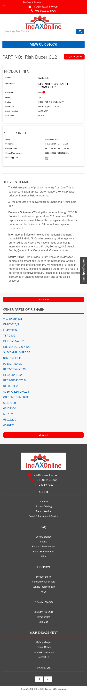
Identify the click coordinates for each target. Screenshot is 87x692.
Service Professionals (43, 586)
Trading (43, 541)
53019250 (9, 414)
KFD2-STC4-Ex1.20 (14, 369)
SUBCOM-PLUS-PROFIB (16, 352)
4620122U (9, 425)
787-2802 (9, 335)
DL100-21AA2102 (13, 341)
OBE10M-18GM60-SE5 (16, 397)
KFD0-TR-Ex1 (10, 386)
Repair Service (43, 511)
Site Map (43, 622)
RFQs (43, 591)
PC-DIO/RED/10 (12, 363)
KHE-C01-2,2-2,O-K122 (16, 347)
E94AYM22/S (11, 324)
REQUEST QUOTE (74, 56)
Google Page (43, 484)
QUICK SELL (43, 299)
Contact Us (43, 657)
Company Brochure (43, 612)
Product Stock (43, 576)
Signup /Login (43, 642)
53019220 (9, 419)
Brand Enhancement (43, 551)
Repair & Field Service (43, 546)
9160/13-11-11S (13, 358)
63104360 (9, 408)
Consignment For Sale (43, 581)
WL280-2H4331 (12, 319)
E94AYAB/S (10, 330)
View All (43, 435)
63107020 (9, 403)
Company (43, 501)
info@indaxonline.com (45, 6)
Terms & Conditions (43, 652)
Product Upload (43, 647)
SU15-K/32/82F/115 (16, 391)
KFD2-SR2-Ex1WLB (14, 380)
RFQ (43, 556)
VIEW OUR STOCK (43, 44)
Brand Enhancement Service (43, 516)
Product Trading (44, 506)
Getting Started (44, 536)
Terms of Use (43, 617)
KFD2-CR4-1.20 (12, 375)
